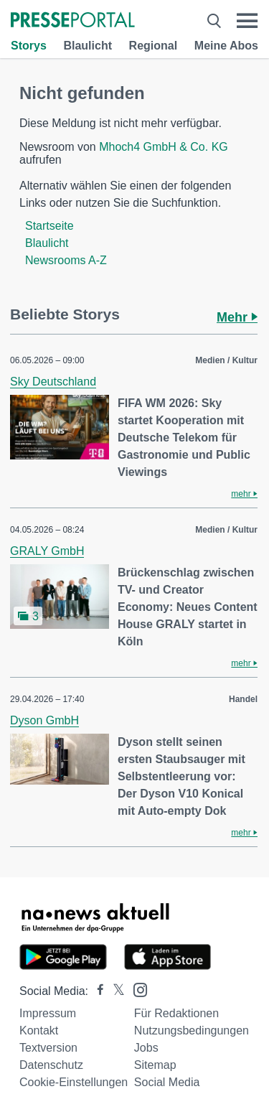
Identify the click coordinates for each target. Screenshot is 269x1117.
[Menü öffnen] (247, 20)
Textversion (48, 1048)
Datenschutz (51, 1065)
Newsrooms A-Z (66, 260)
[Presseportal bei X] (114, 991)
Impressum (47, 1013)
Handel (243, 699)
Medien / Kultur (226, 360)
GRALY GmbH (47, 551)
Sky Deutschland (53, 381)
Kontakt (38, 1030)
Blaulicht (87, 45)
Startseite (49, 226)
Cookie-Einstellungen (73, 1082)
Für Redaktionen (176, 1013)
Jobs (146, 1048)
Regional (153, 45)
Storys (29, 45)
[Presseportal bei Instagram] (136, 989)
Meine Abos (226, 45)
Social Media (167, 1082)
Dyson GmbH (44, 720)
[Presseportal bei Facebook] (96, 991)
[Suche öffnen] (214, 20)
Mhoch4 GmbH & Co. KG (163, 147)
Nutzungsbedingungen (191, 1030)
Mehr (237, 317)
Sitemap (155, 1065)
